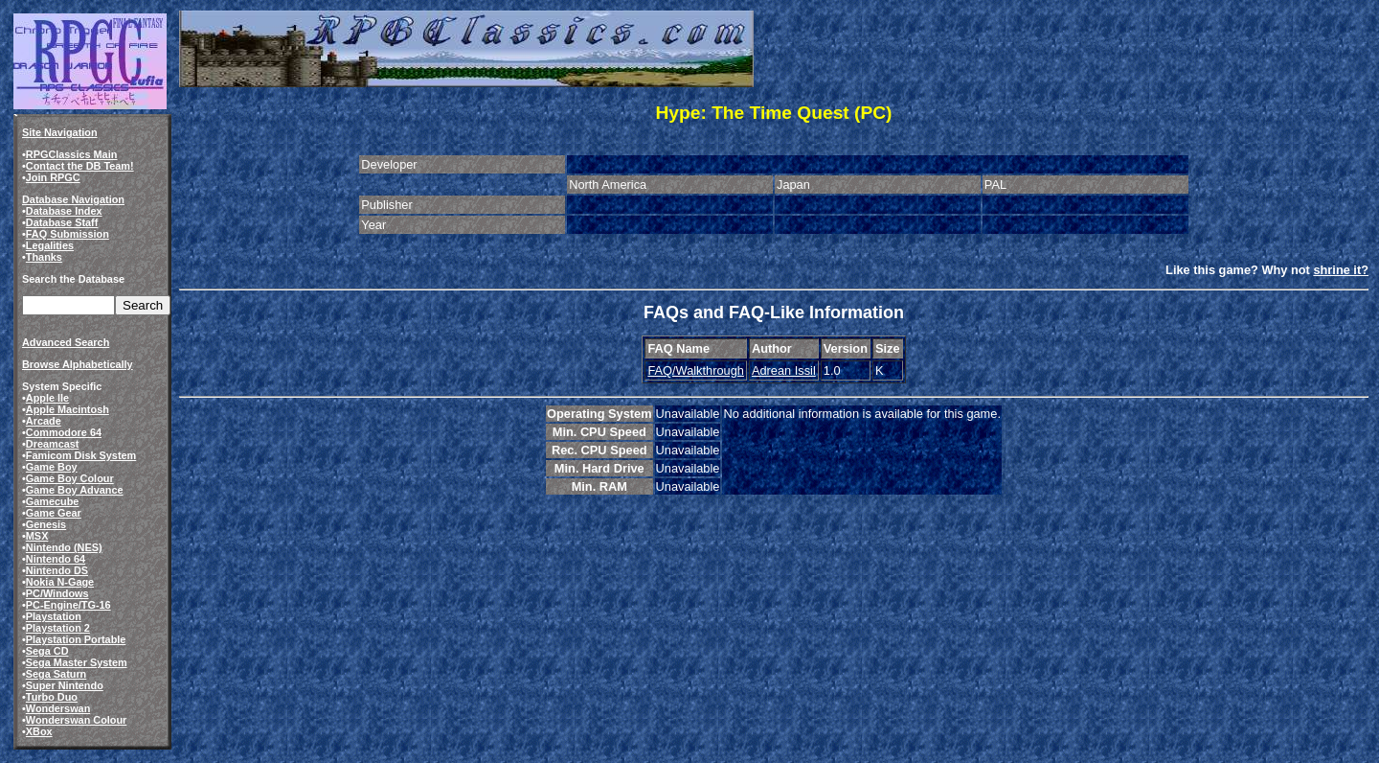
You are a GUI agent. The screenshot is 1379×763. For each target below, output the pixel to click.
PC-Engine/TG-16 (68, 605)
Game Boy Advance (75, 490)
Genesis (46, 524)
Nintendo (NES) (64, 547)
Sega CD (47, 651)
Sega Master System (76, 662)
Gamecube (52, 501)
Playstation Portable (76, 639)
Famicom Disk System (81, 455)
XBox (39, 731)
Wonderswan (58, 708)
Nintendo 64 (55, 559)
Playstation (53, 616)
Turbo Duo (52, 697)
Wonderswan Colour (76, 720)
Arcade (43, 421)
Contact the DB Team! (80, 166)
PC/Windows (57, 593)
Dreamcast (52, 444)
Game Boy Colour (70, 478)
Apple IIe (47, 398)
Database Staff (62, 222)
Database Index (64, 211)
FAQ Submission (67, 234)
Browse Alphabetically (77, 364)
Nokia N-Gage (60, 582)
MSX (37, 536)
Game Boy (52, 467)
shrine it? (1340, 270)
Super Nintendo (64, 685)
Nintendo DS (57, 570)
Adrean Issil (784, 370)
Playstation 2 (58, 628)
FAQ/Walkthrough (695, 370)
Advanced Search (65, 342)
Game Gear (53, 513)
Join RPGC (53, 177)
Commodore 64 (64, 432)
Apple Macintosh (67, 409)
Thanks (44, 257)
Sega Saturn (56, 674)
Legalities (50, 245)
